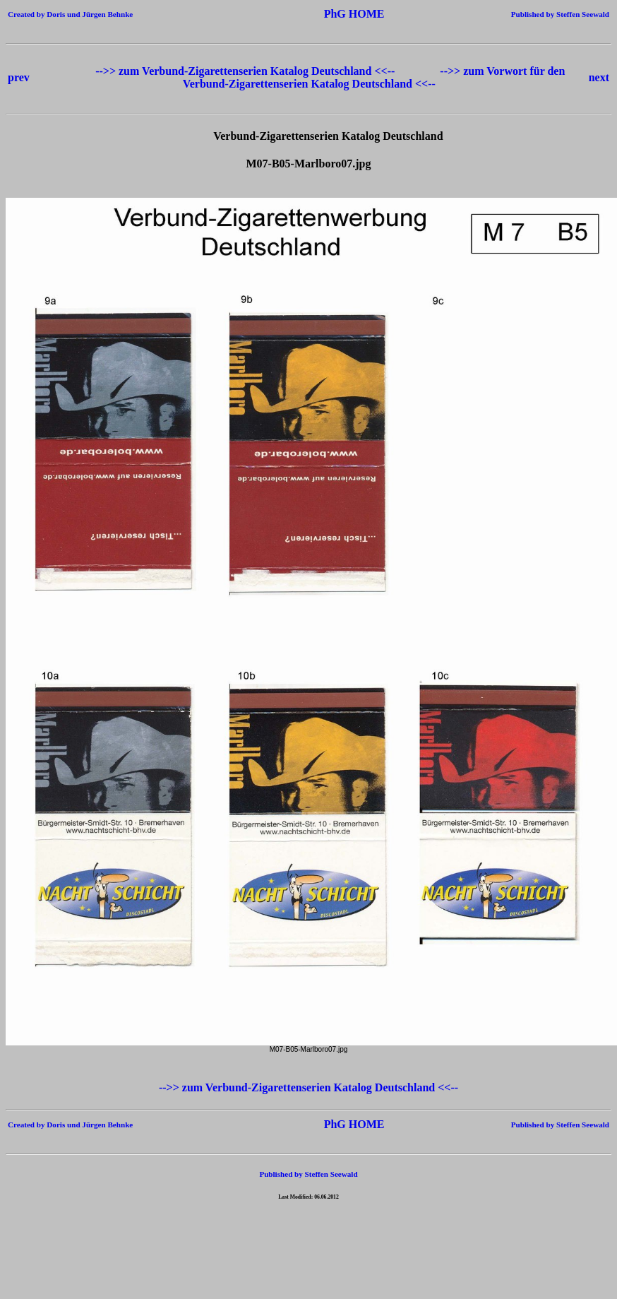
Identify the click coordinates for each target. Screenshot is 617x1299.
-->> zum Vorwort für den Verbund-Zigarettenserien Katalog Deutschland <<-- (374, 77)
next (599, 77)
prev (19, 77)
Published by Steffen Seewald (560, 14)
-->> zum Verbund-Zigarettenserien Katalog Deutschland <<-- (246, 71)
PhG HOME (333, 14)
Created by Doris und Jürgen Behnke (70, 14)
